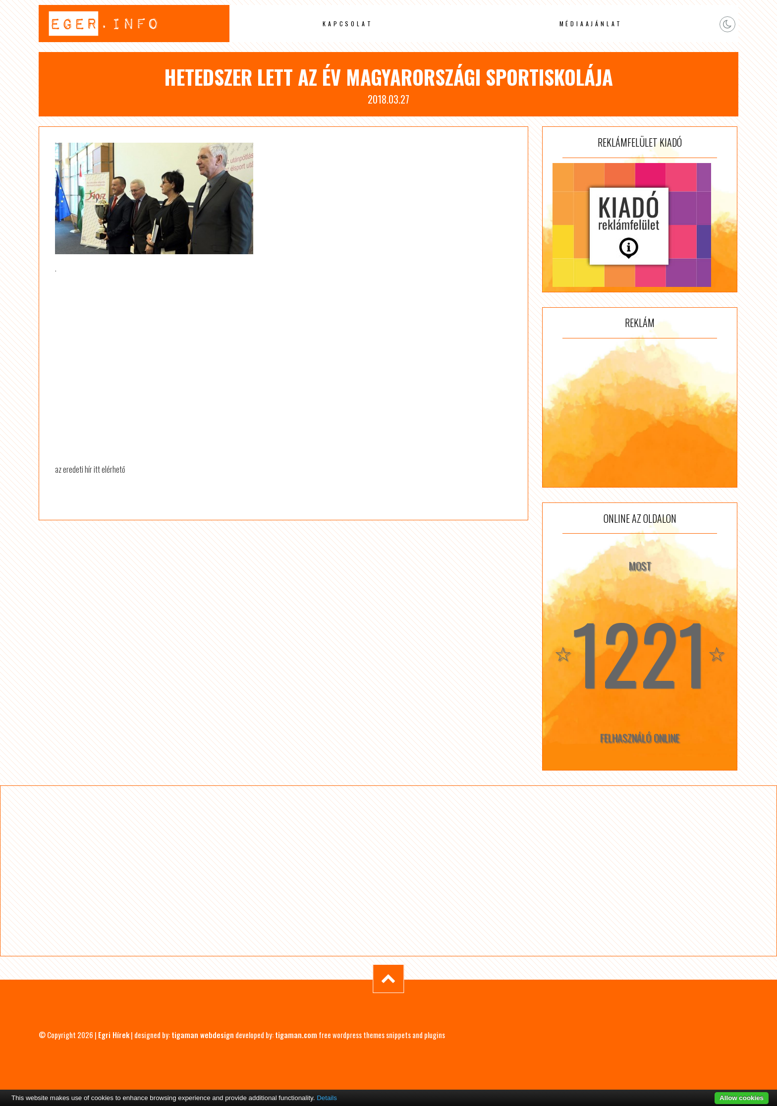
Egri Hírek (113, 1034)
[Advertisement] (639, 412)
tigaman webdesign (202, 1034)
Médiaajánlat (591, 23)
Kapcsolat (348, 23)
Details (327, 1098)
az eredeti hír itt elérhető (90, 469)
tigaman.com (296, 1034)
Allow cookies (742, 1098)
